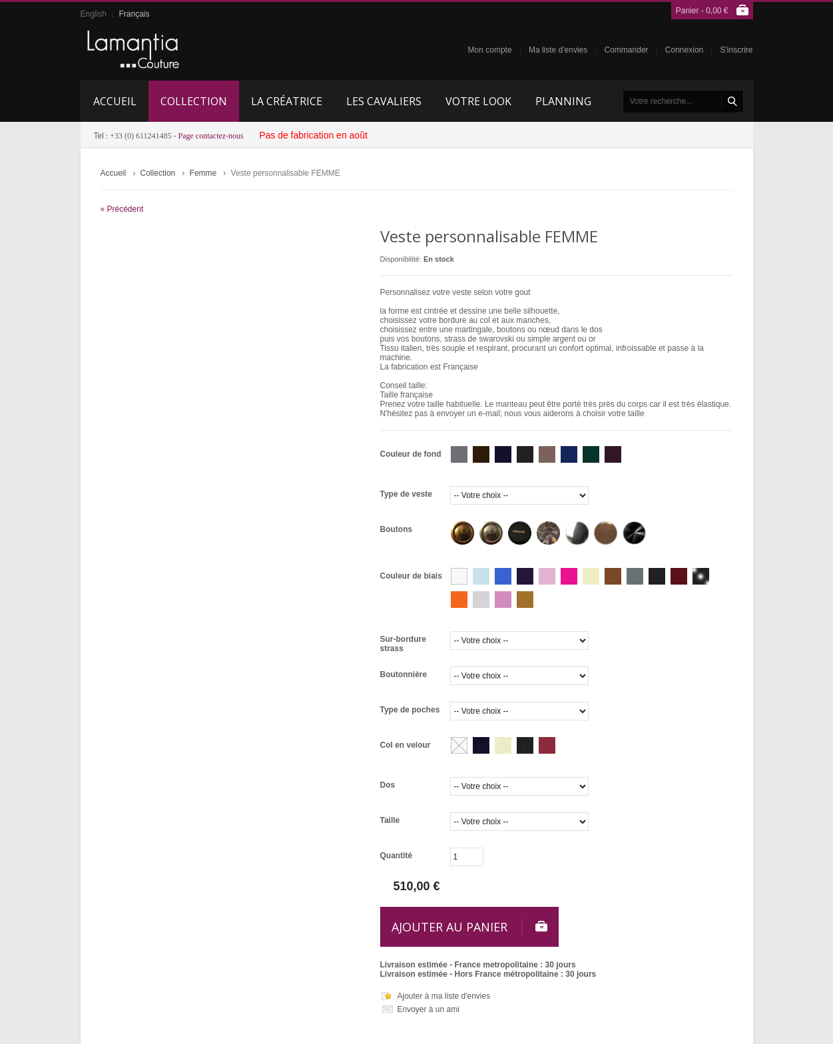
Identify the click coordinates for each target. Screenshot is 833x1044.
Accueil (114, 173)
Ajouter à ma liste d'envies (444, 996)
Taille (390, 820)
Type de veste (406, 494)
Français (134, 14)
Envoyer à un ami (428, 1009)
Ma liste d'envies (558, 50)
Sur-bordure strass (403, 644)
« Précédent (122, 209)
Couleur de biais (411, 576)
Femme (203, 173)
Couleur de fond (410, 454)
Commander (627, 50)
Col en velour (405, 745)
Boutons (396, 529)
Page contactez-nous (211, 135)
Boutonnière (403, 674)
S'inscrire (736, 50)
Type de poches (410, 709)
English (94, 14)
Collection (158, 173)
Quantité (396, 855)
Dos (388, 785)
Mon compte (490, 50)
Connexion (684, 50)
